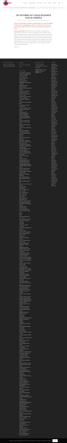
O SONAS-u (21, 226)
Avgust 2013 (53, 140)
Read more (17, 46)
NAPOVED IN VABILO (23, 208)
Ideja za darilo (22, 154)
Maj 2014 (53, 128)
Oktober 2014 (54, 122)
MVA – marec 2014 (22, 195)
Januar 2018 (53, 80)
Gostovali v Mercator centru (24, 151)
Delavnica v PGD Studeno (24, 120)
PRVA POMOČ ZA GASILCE (24, 306)
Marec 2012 (53, 160)
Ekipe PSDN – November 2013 (25, 141)
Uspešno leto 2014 (23, 380)
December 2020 (54, 68)
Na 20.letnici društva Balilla (24, 202)
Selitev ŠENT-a (22, 329)
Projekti (20, 305)
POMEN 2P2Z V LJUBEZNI (24, 274)
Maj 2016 (53, 99)
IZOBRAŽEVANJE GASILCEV (24, 161)
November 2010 (54, 180)
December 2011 (54, 164)
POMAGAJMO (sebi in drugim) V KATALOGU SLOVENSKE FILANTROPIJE (25, 271)
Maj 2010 (53, 184)
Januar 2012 (53, 163)
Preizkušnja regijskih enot (24, 286)
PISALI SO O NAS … (23, 264)
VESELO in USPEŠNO (23, 418)
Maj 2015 (53, 115)
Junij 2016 (53, 98)
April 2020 (53, 70)
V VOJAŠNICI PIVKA (22, 399)
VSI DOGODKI (42, 20)
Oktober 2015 (54, 109)
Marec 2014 (53, 130)
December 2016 (54, 91)
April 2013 (53, 146)
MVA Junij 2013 (22, 196)
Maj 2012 (53, 157)
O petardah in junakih (23, 224)
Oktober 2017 (54, 84)
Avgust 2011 (53, 170)
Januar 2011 (53, 177)
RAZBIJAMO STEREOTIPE (24, 312)
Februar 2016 (54, 104)
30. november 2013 (23, 76)
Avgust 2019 (53, 73)
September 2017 (54, 85)
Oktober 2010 (54, 181)
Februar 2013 (54, 149)
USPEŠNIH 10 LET (22, 378)
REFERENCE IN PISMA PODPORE (25, 318)
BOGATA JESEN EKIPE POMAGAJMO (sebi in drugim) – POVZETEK (25, 82)
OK (55, 440)
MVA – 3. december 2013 (24, 189)
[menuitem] (25, 3)
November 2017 (54, 83)
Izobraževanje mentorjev (24, 162)
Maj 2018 (53, 75)
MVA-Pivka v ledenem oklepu (25, 200)
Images (20, 157)
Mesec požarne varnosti (24, 177)
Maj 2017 (53, 88)
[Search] (62, 3)
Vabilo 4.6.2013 (22, 405)
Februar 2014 (54, 132)
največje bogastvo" (23, 206)
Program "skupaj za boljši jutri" (25, 299)
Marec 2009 (53, 185)
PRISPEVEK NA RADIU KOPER (24, 298)
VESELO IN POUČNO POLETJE (24, 416)
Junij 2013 (53, 143)
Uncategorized (22, 374)
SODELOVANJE (22, 341)
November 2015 (54, 108)
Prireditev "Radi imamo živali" (25, 296)
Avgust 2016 (53, 97)
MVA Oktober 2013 (23, 199)
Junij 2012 (53, 156)
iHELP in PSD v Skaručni (24, 155)
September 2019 (54, 71)
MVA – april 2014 (22, 191)
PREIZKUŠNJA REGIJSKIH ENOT (25, 285)
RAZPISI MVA (21, 315)
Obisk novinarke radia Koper (25, 232)
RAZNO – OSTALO (22, 313)
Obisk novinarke (22, 230)
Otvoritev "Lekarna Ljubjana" (25, 263)
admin (48, 20)
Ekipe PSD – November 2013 (24, 137)
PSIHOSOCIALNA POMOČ (24, 308)
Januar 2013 (53, 150)
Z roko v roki (21, 420)
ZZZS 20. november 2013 (24, 433)
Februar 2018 (54, 78)
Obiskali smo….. (22, 236)
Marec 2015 (53, 118)
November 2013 (54, 136)
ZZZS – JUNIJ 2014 (22, 432)
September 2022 (54, 66)
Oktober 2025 (54, 64)
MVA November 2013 (23, 198)
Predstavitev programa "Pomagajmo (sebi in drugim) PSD (25, 283)
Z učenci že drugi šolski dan (24, 422)
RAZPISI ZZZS (22, 316)
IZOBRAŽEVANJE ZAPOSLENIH (25, 164)
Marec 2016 (53, 102)
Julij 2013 (53, 142)
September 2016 (54, 95)
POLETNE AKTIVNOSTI (23, 267)
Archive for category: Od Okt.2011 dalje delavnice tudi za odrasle (18, 7)
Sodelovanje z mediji (23, 356)
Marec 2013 (53, 147)
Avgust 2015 (53, 112)
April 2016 (53, 101)
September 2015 (54, 111)
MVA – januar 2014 (23, 193)
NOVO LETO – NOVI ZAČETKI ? (25, 219)
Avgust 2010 (53, 183)
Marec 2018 (53, 77)
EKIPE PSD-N (21, 138)
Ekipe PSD (21, 136)
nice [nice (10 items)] (23, 64)
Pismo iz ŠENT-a (22, 265)
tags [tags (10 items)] (29, 64)
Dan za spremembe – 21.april (25, 107)
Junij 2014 (53, 126)
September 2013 (54, 139)
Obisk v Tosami (22, 234)
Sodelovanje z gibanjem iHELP (25, 351)
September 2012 (54, 153)
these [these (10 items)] (21, 66)
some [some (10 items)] (26, 64)
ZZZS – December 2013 (23, 430)
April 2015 (53, 116)
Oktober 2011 (54, 167)
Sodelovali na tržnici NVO (24, 340)
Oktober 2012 (54, 152)
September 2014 (54, 123)
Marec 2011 (53, 174)
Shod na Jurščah (22, 330)
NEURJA (20, 213)
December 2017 (54, 81)
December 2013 (54, 135)
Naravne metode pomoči (24, 209)
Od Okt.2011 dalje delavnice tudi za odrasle (31, 20)
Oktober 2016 (54, 94)
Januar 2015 (53, 119)
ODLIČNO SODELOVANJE (24, 243)
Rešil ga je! (21, 322)
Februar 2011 (54, 175)
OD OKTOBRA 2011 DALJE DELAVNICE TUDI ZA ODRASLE (33, 16)
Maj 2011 (53, 171)
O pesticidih (21, 223)
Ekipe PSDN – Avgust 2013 (24, 140)
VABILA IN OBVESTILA (23, 403)
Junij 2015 (53, 113)
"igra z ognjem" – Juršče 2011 (25, 72)
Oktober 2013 (54, 137)
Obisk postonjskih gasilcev (24, 233)
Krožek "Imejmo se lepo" (24, 170)
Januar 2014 (53, 133)
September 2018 (54, 74)
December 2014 (54, 121)
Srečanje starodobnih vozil (24, 367)
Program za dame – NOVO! (24, 303)
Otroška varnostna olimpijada (25, 257)
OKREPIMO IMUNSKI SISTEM (24, 248)
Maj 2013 (53, 145)
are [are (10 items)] (20, 64)
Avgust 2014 (53, 125)
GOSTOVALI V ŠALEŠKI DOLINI (25, 153)
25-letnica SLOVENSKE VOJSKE (25, 74)
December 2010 (54, 178)
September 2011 (54, 168)
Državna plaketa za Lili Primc (25, 133)
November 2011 (54, 166)
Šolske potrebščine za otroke (25, 363)
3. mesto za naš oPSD (23, 75)
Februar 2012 (54, 161)
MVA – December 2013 (23, 192)
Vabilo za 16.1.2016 (23, 409)
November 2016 (54, 92)
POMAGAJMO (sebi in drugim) (25, 268)
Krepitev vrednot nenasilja (24, 168)
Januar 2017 (53, 90)
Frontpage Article (22, 147)
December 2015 (54, 106)
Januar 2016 (53, 105)
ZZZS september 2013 (23, 435)
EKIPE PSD (21, 134)
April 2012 (53, 159)
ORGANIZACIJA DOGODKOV (24, 253)
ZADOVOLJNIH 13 (22, 423)
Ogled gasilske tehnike (23, 247)
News (20, 215)
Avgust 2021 (53, 67)
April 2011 (53, 173)
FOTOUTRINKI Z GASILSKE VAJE (25, 146)
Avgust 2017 (53, 87)
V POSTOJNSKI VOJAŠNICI (24, 395)
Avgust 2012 (53, 154)
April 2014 (53, 129)
